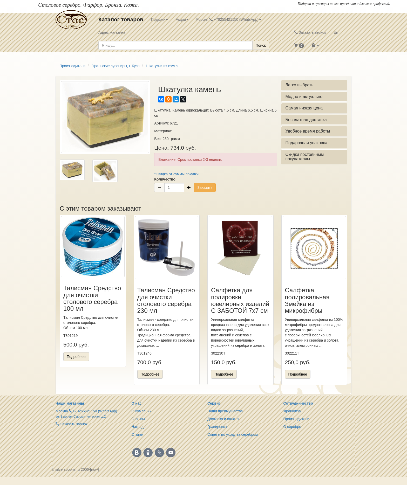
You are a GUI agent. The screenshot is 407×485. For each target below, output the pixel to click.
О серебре (292, 427)
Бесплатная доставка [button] (306, 119)
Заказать (204, 187)
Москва (62, 411)
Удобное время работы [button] (307, 131)
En (336, 32)
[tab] (314, 85)
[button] (299, 45)
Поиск (261, 45)
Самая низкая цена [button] (304, 108)
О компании (142, 411)
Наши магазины (70, 403)
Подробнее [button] (76, 357)
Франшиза (292, 411)
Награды (139, 427)
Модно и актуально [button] (303, 96)
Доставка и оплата (223, 419)
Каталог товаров (120, 19)
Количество (164, 179)
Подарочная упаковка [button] (306, 143)
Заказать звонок (310, 32)
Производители (296, 419)
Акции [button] (182, 19)
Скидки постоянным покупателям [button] (304, 156)
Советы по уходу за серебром (232, 434)
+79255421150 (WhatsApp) (95, 411)
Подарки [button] (159, 19)
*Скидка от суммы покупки (176, 174)
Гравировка (217, 427)
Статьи (137, 434)
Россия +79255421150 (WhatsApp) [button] (228, 19)
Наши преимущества (225, 411)
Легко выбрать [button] (299, 85)
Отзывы (138, 419)
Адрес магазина (111, 32)
